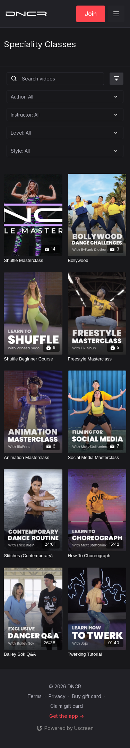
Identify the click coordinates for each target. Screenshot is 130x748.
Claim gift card (66, 706)
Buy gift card (86, 696)
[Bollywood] (97, 260)
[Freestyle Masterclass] (97, 359)
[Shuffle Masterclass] (33, 260)
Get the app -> (66, 716)
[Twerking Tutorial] (97, 654)
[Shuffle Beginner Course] (33, 359)
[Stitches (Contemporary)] (33, 555)
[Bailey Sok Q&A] (33, 654)
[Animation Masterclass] (33, 457)
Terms (34, 696)
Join (91, 13)
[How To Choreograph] (97, 555)
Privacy (57, 696)
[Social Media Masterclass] (97, 457)
